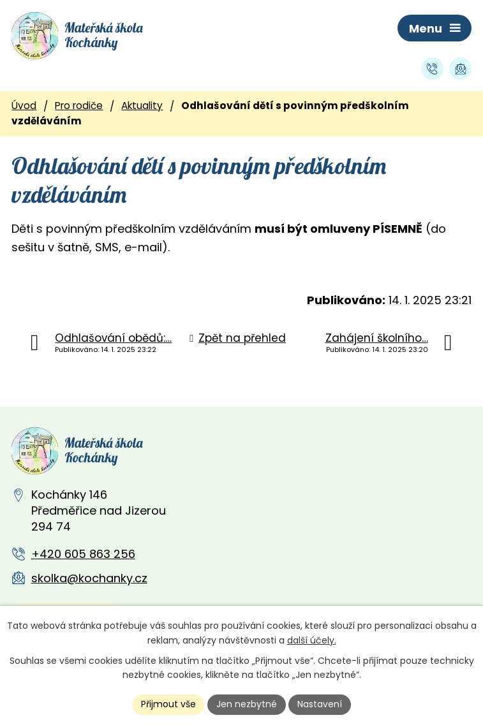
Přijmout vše (168, 704)
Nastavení (319, 704)
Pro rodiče (79, 105)
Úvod (23, 105)
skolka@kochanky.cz (89, 578)
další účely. (311, 640)
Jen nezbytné (246, 704)
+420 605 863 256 (83, 554)
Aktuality (142, 105)
